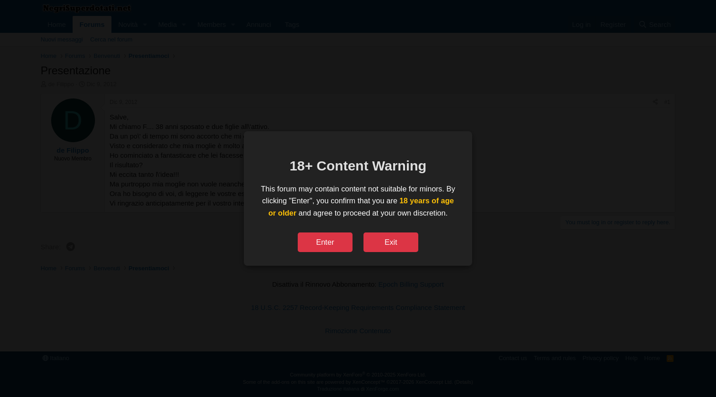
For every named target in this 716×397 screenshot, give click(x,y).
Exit (390, 242)
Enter (325, 242)
